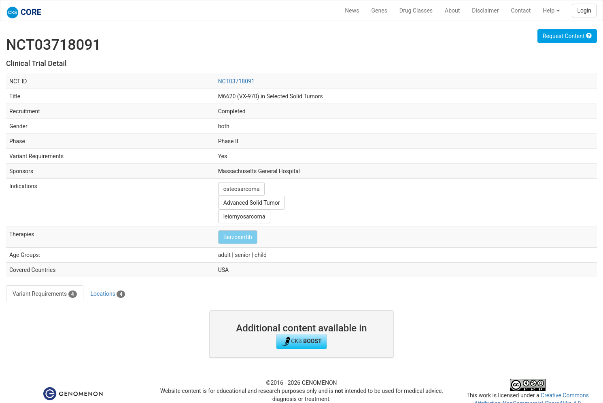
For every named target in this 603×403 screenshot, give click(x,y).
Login (584, 10)
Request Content (567, 36)
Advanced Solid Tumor (251, 202)
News (352, 10)
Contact (521, 10)
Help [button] (551, 10)
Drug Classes (416, 10)
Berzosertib (237, 237)
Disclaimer (485, 10)
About (452, 10)
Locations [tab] (108, 294)
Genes (379, 10)
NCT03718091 (236, 81)
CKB (301, 341)
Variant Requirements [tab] (45, 294)
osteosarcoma (241, 189)
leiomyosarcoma (244, 216)
